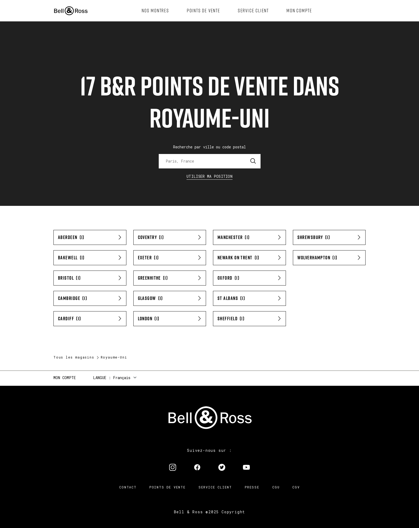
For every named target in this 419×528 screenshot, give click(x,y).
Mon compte (64, 377)
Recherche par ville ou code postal (209, 146)
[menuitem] (155, 11)
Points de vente (167, 487)
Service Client (215, 487)
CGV (296, 487)
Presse (252, 487)
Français (121, 377)
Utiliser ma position (209, 176)
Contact (128, 487)
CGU (276, 487)
